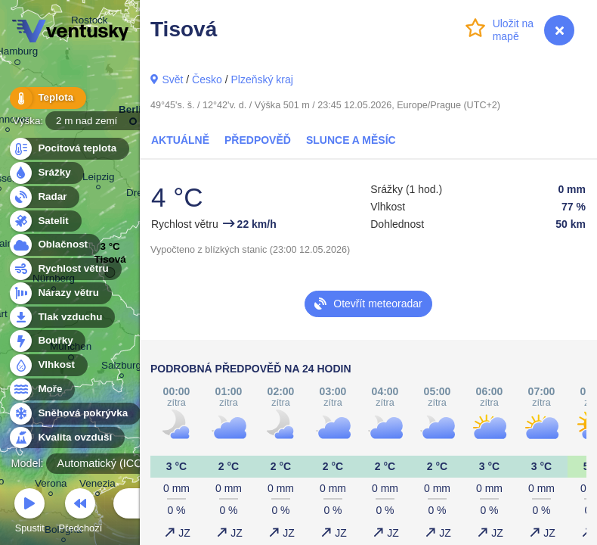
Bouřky (46, 341)
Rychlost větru (64, 269)
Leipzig (98, 179)
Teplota (46, 98)
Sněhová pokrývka (74, 414)
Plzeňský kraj (261, 79)
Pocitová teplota (68, 149)
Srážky (45, 173)
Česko (207, 79)
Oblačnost (54, 245)
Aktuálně (180, 140)
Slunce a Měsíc (351, 140)
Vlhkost (47, 365)
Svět (172, 79)
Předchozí (81, 513)
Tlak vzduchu (61, 318)
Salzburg (121, 367)
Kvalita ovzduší (66, 438)
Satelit (44, 221)
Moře (41, 389)
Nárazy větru (59, 293)
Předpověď (257, 140)
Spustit (29, 513)
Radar (43, 197)
